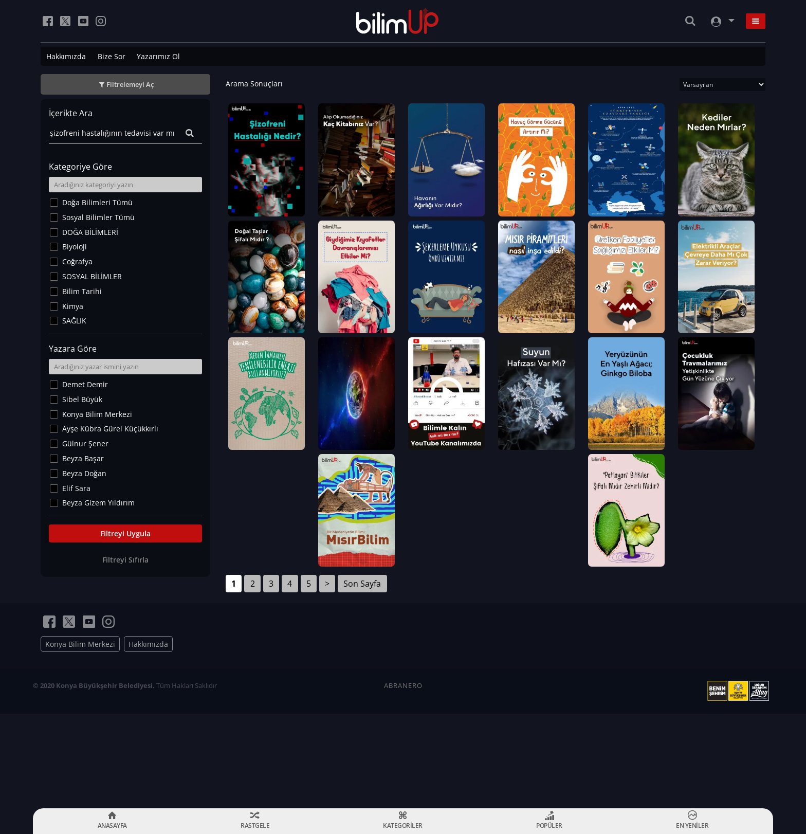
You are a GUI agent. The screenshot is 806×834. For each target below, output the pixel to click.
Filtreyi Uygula (125, 533)
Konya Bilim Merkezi (97, 414)
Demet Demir (85, 384)
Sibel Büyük (82, 399)
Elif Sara (76, 488)
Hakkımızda (66, 56)
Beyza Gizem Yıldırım (98, 502)
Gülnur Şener (85, 443)
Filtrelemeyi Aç (130, 84)
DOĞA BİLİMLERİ (90, 232)
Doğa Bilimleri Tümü (97, 202)
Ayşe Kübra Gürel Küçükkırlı (110, 428)
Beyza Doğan (84, 473)
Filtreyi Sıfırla (125, 560)
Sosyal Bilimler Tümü (98, 217)
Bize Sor (111, 56)
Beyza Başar (83, 458)
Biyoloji (74, 246)
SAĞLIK (74, 320)
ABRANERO (403, 769)
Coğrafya (77, 261)
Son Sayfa (362, 667)
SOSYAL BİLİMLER (92, 276)
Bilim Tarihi (82, 291)
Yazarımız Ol (158, 56)
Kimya (72, 306)
